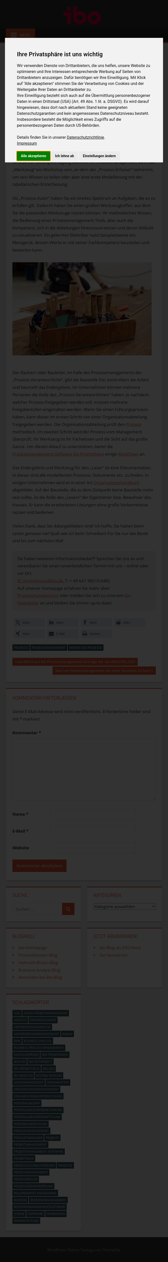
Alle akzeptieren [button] (33, 156)
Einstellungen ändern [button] (99, 156)
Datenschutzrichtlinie (85, 137)
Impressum (27, 143)
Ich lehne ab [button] (64, 156)
